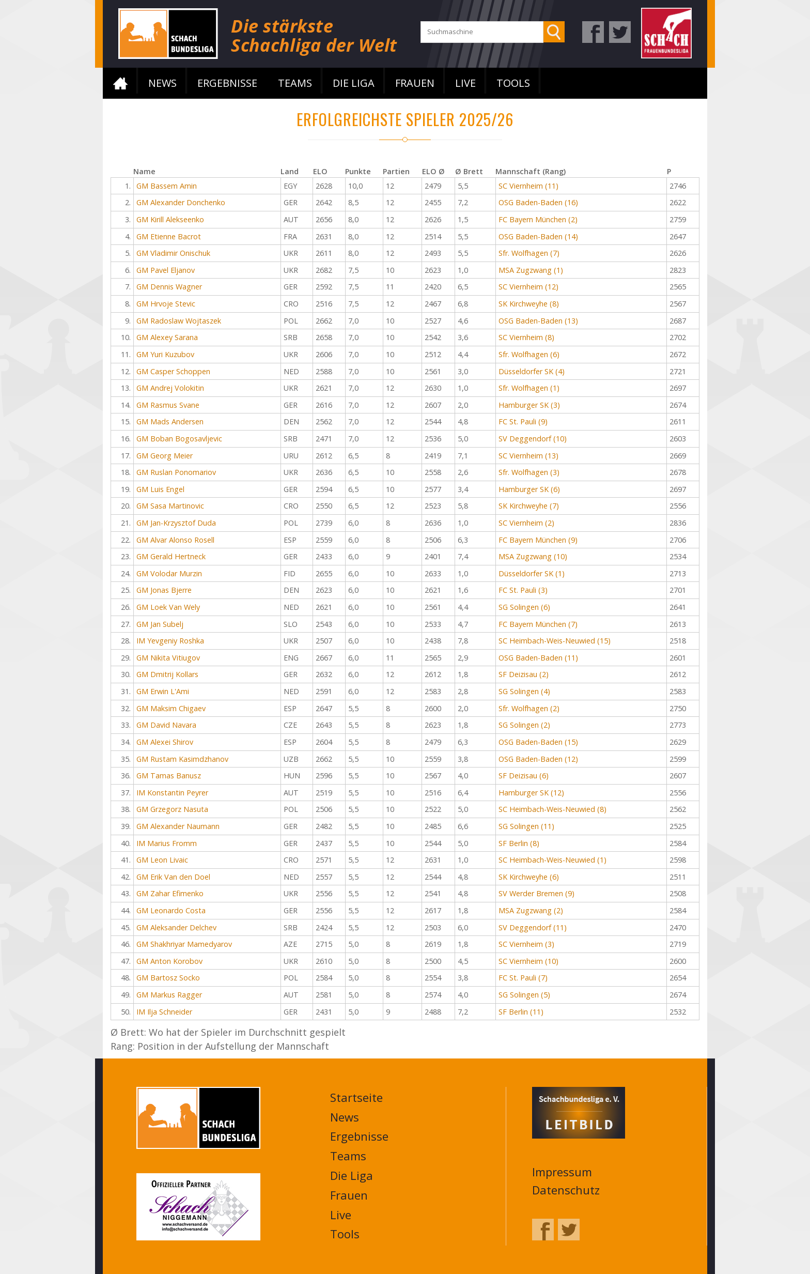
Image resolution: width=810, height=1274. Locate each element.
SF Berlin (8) (519, 843)
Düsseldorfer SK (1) (532, 573)
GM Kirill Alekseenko (170, 219)
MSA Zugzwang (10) (533, 556)
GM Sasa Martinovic (170, 506)
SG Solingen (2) (524, 725)
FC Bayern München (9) (538, 540)
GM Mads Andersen (170, 421)
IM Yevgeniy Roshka (170, 641)
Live (465, 83)
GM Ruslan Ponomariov (176, 472)
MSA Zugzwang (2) (531, 910)
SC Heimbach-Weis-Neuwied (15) (555, 641)
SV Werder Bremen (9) (536, 893)
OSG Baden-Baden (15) (538, 742)
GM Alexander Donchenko (180, 202)
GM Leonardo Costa (171, 910)
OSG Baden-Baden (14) (538, 236)
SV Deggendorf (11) (533, 927)
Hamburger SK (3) (529, 405)
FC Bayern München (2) (538, 219)
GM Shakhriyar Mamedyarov (184, 944)
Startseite (120, 83)
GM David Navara (166, 725)
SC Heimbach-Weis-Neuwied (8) (552, 809)
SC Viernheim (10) (528, 961)
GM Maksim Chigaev (171, 708)
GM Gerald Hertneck (171, 556)
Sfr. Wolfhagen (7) (529, 253)
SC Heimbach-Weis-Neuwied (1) (552, 860)
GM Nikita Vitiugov (168, 658)
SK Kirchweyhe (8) (529, 304)
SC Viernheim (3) (526, 944)
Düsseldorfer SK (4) (532, 371)
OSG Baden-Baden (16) (538, 202)
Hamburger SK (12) (531, 792)
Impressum (562, 1171)
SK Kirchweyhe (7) (529, 506)
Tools (513, 83)
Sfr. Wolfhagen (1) (529, 388)
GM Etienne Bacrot (168, 236)
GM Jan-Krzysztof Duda (176, 523)
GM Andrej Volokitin (170, 388)
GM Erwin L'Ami (162, 691)
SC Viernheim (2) (526, 523)
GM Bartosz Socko (168, 978)
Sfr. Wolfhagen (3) (529, 472)
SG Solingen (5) (524, 995)
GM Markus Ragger (169, 995)
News (162, 83)
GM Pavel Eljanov (165, 270)
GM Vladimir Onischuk (173, 253)
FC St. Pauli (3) (523, 590)
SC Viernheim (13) (528, 456)
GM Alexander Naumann (178, 826)
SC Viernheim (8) (526, 337)
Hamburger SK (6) (529, 489)
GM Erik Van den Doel (173, 877)
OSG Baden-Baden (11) (538, 658)
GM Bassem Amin (166, 186)
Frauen (414, 83)
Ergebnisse (227, 83)
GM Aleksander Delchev (176, 927)
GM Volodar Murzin (169, 573)
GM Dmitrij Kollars (167, 674)
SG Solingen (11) (526, 826)
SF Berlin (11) (521, 1012)
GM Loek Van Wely (168, 607)
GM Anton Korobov (169, 961)
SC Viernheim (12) (528, 286)
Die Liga (354, 83)
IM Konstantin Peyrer (172, 792)
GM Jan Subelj (159, 624)
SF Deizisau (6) (524, 775)
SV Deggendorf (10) (533, 438)
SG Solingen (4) (524, 691)
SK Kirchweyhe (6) (529, 877)
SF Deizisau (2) (524, 674)
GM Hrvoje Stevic (165, 304)
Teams (295, 83)
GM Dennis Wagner (169, 286)
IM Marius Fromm (166, 843)
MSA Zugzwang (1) (531, 270)
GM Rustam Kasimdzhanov (182, 759)
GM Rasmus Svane (167, 405)
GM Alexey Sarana (167, 337)
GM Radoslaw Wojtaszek (178, 321)
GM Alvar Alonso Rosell (175, 540)
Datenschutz (566, 1190)
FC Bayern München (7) (538, 624)
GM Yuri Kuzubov (165, 354)
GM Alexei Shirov (164, 742)
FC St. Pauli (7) (523, 978)
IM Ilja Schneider (164, 1012)
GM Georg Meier (164, 456)
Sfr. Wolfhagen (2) (529, 708)
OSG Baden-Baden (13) (538, 321)
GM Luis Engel (160, 489)
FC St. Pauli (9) (523, 421)
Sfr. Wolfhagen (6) (529, 354)
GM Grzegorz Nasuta (172, 809)
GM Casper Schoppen (173, 371)
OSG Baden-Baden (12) (538, 759)
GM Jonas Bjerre (164, 590)
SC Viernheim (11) (528, 186)
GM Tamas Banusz (168, 775)
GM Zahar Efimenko (170, 893)
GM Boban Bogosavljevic (179, 438)
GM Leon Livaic (162, 860)
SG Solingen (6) (524, 607)
